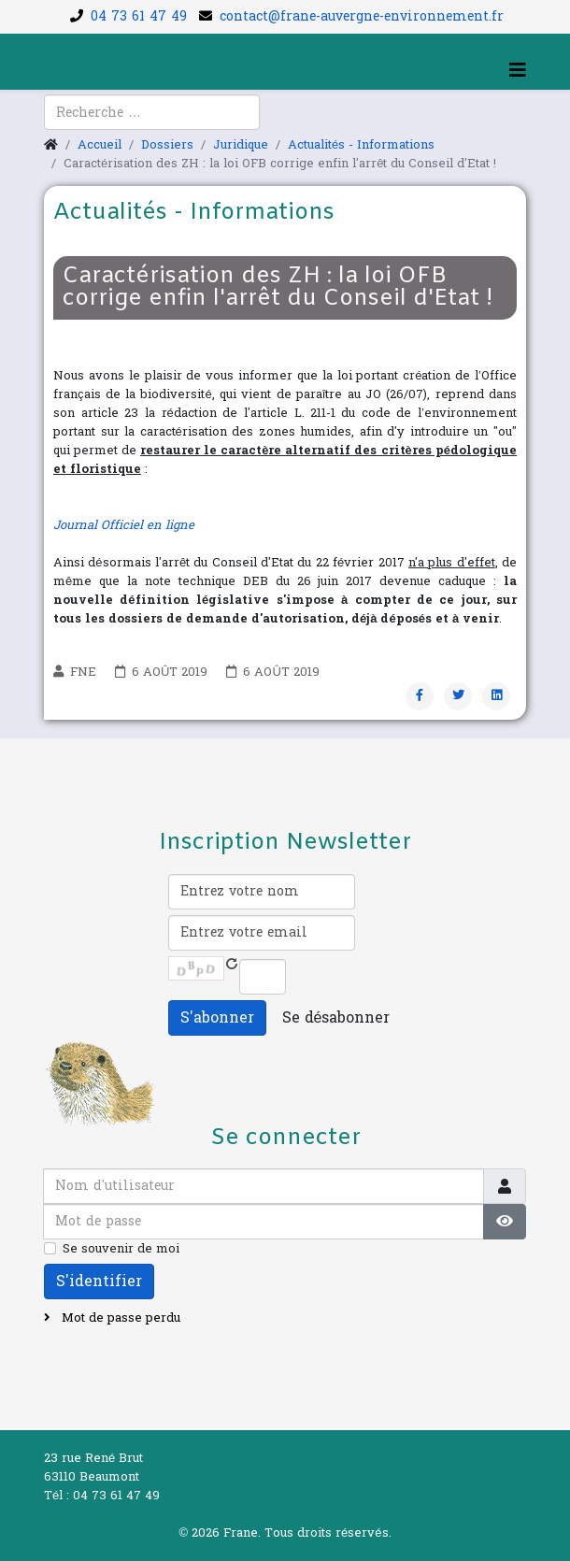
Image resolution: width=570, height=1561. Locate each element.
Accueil (99, 145)
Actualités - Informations (361, 145)
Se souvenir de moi (121, 1248)
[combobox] (152, 112)
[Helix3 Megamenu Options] (517, 71)
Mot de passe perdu (119, 1318)
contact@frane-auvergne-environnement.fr (362, 16)
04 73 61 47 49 (139, 16)
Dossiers (167, 145)
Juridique (240, 145)
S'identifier (99, 1281)
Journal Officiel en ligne (123, 525)
